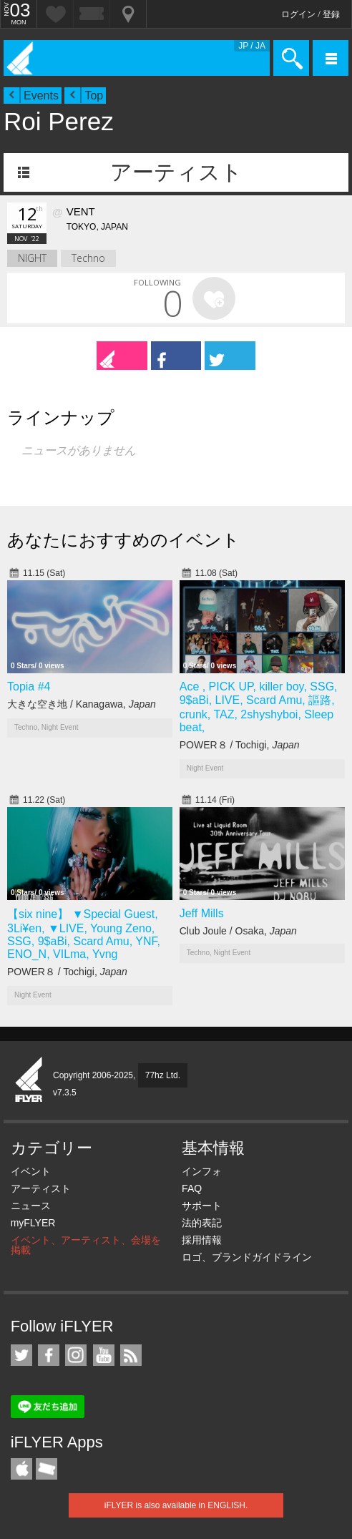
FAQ (192, 1188)
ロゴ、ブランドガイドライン (247, 1257)
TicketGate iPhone (46, 1469)
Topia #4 (29, 686)
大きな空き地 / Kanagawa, (81, 704)
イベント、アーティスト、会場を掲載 (86, 1245)
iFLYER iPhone (21, 1469)
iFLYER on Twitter (21, 1355)
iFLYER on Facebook (48, 1355)
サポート (202, 1205)
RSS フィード (131, 1355)
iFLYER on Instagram (76, 1355)
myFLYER (33, 1222)
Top (93, 95)
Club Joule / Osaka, (238, 931)
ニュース (31, 1205)
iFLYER (29, 1080)
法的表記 (202, 1222)
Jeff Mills (202, 913)
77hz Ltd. (162, 1075)
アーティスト (176, 172)
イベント (31, 1171)
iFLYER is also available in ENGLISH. (176, 1505)
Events (41, 95)
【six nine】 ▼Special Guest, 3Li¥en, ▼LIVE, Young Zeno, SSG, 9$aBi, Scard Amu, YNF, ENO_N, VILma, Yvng (83, 934)
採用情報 (202, 1240)
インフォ (202, 1171)
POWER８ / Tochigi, (240, 745)
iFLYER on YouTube (103, 1355)
